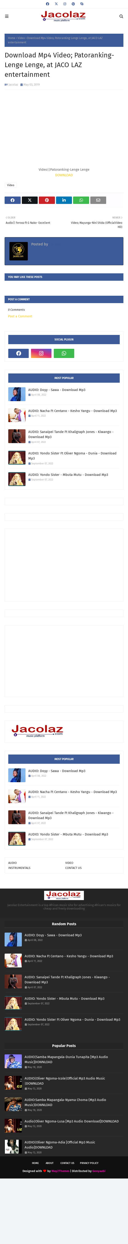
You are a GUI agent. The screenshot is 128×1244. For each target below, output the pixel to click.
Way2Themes (60, 1171)
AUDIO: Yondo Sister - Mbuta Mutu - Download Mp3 (68, 475)
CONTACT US (73, 868)
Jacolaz (13, 84)
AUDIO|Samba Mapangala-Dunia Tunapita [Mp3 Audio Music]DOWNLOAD (66, 1059)
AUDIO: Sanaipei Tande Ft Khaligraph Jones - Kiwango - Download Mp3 (71, 434)
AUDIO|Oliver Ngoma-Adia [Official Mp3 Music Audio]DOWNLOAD (60, 1145)
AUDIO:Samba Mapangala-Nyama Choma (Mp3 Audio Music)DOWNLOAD (65, 1102)
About (50, 1163)
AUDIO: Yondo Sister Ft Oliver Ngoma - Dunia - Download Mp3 (72, 456)
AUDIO (12, 863)
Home (11, 38)
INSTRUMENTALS (19, 868)
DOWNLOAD (64, 175)
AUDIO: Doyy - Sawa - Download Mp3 (56, 390)
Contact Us (67, 1163)
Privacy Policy (89, 1163)
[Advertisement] (68, 564)
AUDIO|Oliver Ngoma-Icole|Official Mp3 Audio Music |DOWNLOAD (65, 1081)
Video (21, 38)
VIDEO (69, 863)
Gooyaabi (98, 1171)
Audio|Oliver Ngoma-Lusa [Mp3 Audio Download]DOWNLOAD (72, 1121)
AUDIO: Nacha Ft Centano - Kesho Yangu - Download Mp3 (72, 411)
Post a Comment (20, 316)
